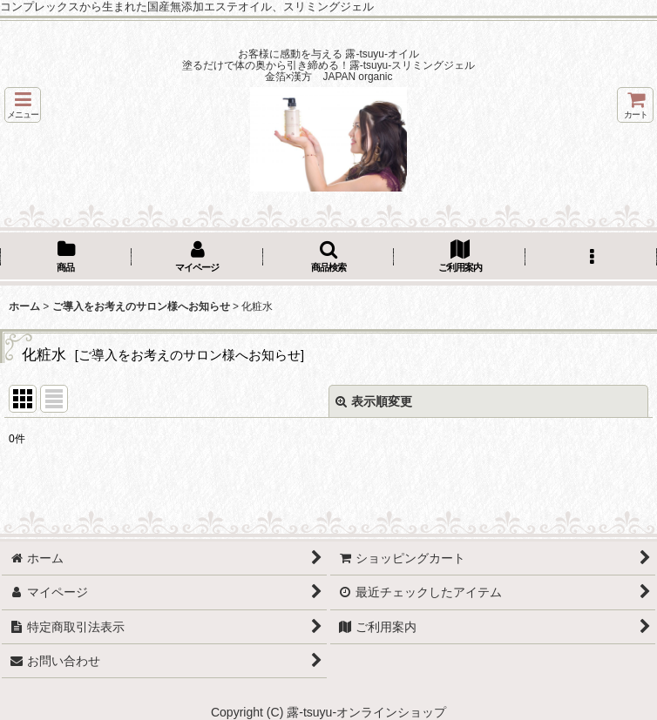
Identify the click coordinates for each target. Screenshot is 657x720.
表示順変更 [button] (373, 401)
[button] (22, 105)
